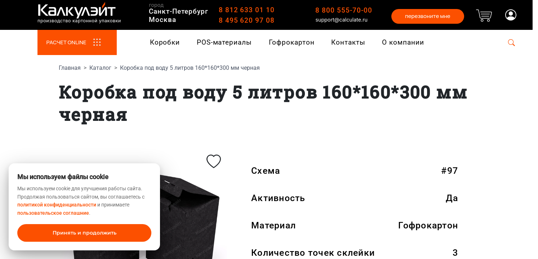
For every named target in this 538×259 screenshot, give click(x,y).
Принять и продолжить (84, 233)
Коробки (165, 42)
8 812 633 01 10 (247, 10)
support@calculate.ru (341, 20)
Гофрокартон (292, 42)
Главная (70, 67)
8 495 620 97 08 (247, 20)
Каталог (100, 67)
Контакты (348, 42)
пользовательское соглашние (53, 213)
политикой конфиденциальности (56, 205)
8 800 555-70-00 (343, 10)
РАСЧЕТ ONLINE (77, 42)
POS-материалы (224, 42)
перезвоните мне (427, 16)
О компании (403, 42)
